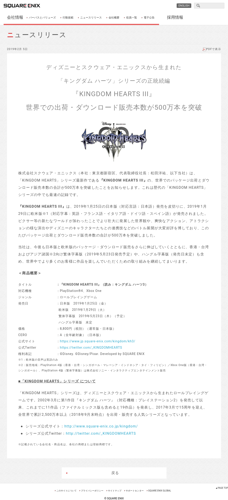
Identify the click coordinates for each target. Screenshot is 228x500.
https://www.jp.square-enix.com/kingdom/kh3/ (97, 341)
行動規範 (68, 17)
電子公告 (149, 17)
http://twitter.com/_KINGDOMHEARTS (101, 433)
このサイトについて (66, 490)
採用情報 (175, 17)
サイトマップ (114, 490)
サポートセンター (135, 490)
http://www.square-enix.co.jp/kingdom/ (101, 426)
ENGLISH (183, 5)
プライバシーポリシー (92, 490)
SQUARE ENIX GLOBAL (159, 490)
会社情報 (15, 17)
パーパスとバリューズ (42, 17)
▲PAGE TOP (221, 488)
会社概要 (114, 17)
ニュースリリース (91, 17)
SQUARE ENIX (27, 6)
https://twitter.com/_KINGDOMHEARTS (91, 347)
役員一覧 (131, 17)
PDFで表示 (212, 49)
